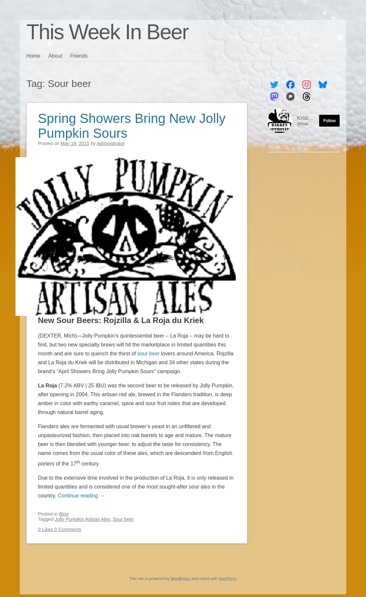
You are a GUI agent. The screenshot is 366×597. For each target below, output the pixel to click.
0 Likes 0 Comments (59, 529)
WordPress (180, 579)
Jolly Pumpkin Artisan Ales (82, 519)
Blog (64, 514)
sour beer (148, 353)
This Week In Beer (107, 32)
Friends (79, 56)
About (55, 56)
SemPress (228, 579)
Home (33, 56)
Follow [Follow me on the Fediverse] (329, 120)
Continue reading (81, 495)
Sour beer (123, 519)
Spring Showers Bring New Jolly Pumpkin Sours (132, 125)
